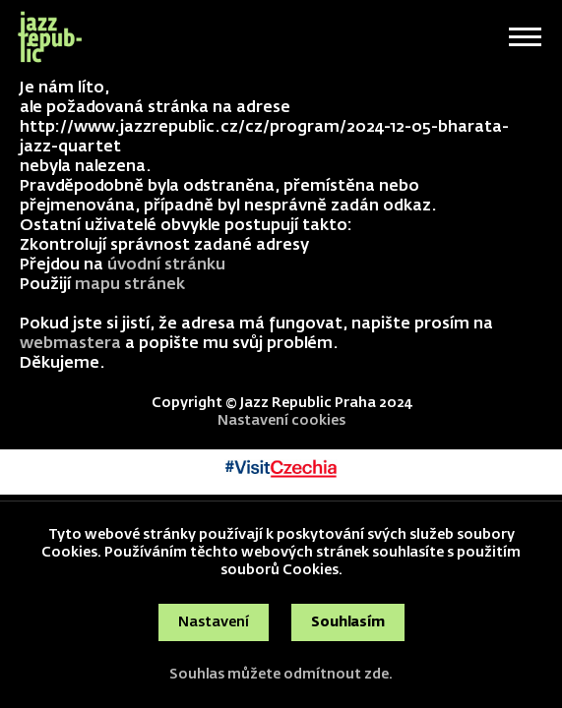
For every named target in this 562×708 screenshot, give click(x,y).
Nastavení (213, 622)
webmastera (70, 344)
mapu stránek (130, 285)
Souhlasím (348, 622)
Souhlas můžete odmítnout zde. (281, 674)
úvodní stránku (166, 265)
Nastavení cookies (281, 421)
